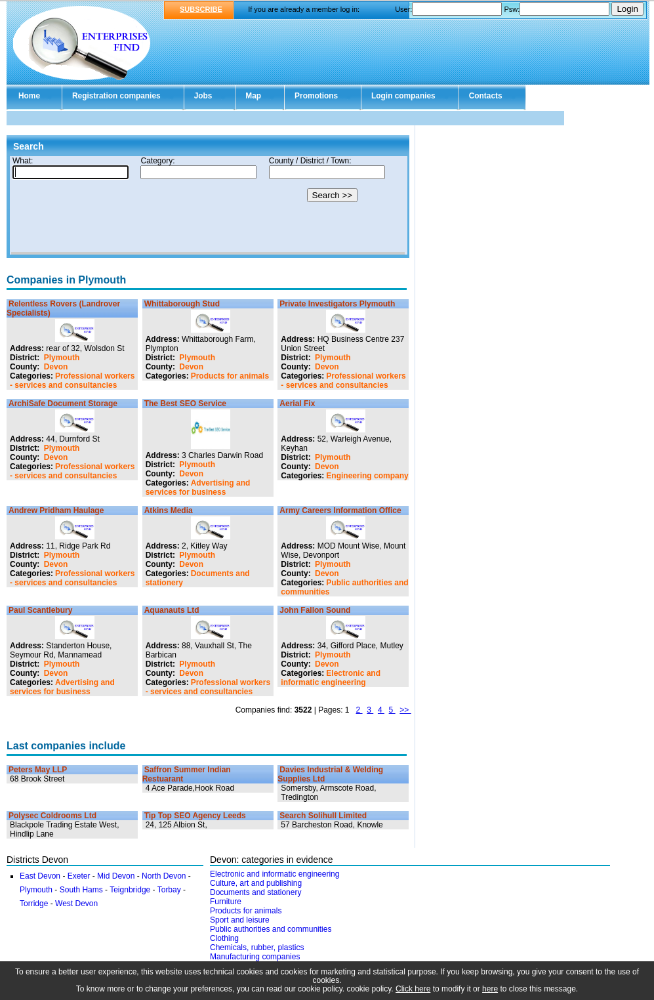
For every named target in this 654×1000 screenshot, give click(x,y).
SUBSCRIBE (201, 9)
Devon (56, 366)
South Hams (81, 889)
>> (405, 710)
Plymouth (62, 357)
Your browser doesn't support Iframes (208, 205)
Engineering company (367, 475)
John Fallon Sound (314, 610)
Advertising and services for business (198, 487)
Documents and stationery (255, 892)
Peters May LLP (38, 769)
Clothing (224, 938)
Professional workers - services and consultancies (72, 380)
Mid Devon (115, 876)
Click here (413, 988)
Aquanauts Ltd (171, 610)
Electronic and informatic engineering (330, 678)
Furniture (225, 901)
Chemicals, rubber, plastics (257, 947)
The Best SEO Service (185, 403)
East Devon (40, 876)
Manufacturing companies (255, 956)
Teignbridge (131, 889)
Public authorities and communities (270, 929)
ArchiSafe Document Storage (63, 403)
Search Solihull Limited (323, 815)
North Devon (164, 876)
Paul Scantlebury (40, 610)
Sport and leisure (240, 920)
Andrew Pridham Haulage (56, 510)
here (490, 988)
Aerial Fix (297, 403)
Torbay (170, 889)
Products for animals (230, 376)
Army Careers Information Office (340, 510)
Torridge (35, 903)
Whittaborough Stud (182, 303)
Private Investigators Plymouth (337, 303)
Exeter (80, 876)
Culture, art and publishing (256, 883)
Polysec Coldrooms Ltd (52, 815)
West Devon (76, 903)
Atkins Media (168, 510)
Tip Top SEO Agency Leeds (195, 815)
